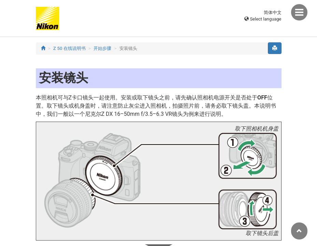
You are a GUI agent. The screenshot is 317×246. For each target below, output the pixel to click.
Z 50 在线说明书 (69, 48)
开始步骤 (102, 48)
